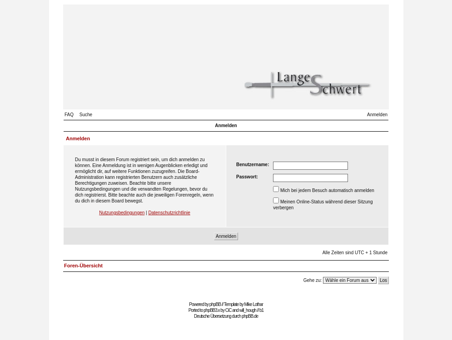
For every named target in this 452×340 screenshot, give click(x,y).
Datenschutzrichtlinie (169, 212)
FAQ (69, 114)
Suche (85, 114)
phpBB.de (250, 316)
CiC (228, 310)
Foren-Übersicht (83, 265)
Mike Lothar (253, 304)
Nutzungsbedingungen (121, 212)
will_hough (247, 310)
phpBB (215, 304)
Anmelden (377, 114)
